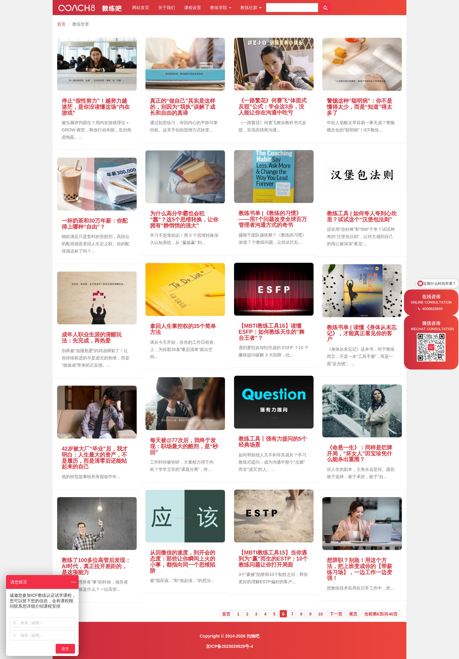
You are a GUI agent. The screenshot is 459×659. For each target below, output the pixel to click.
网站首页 (140, 7)
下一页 (336, 614)
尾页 (353, 614)
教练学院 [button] (220, 7)
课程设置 (192, 7)
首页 (61, 24)
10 (320, 614)
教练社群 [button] (251, 7)
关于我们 (166, 7)
